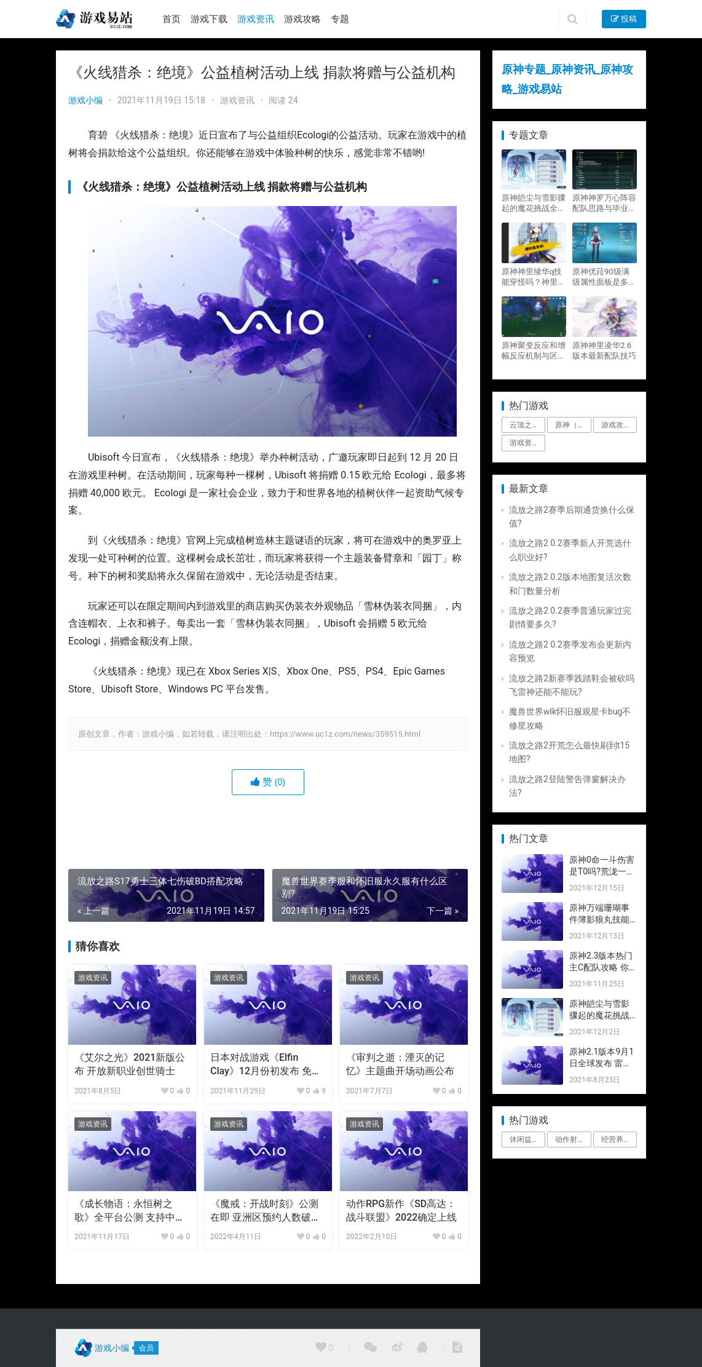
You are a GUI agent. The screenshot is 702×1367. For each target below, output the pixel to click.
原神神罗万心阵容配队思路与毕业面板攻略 (604, 203)
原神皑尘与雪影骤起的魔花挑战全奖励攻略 (534, 203)
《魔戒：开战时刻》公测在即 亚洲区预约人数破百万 (265, 1211)
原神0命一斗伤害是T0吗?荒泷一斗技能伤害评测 (602, 872)
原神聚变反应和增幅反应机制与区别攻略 (534, 351)
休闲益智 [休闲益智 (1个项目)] (524, 1139)
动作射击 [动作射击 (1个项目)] (570, 1139)
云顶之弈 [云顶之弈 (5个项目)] (524, 425)
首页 (171, 19)
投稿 (624, 18)
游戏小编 (85, 100)
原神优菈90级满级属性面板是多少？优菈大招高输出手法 (604, 277)
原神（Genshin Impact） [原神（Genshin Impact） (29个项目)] (573, 425)
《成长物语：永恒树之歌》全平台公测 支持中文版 (129, 1211)
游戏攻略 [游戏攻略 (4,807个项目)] (616, 425)
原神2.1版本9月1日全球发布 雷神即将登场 (601, 1063)
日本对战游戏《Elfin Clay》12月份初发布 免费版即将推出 (265, 1065)
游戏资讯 (255, 19)
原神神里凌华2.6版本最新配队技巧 (604, 350)
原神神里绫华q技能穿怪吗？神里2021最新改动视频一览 (532, 277)
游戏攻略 (302, 19)
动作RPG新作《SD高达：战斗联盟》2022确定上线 (401, 1210)
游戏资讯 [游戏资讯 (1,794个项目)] (524, 442)
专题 (340, 19)
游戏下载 (209, 19)
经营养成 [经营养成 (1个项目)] (616, 1139)
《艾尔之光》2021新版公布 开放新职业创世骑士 (129, 1064)
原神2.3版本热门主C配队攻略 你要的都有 (601, 968)
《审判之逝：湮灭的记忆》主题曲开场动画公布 (400, 1064)
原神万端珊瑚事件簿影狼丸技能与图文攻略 (599, 920)
